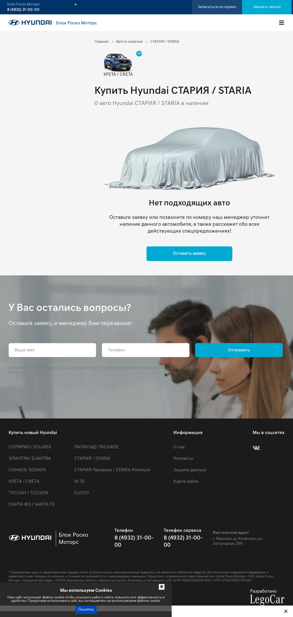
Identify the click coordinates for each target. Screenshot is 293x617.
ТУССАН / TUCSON (28, 493)
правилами (110, 368)
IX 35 (79, 481)
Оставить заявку (189, 254)
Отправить (239, 350)
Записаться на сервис (217, 7)
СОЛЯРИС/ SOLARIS (30, 447)
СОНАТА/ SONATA (27, 470)
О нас (179, 447)
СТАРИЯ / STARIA (92, 458)
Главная (101, 42)
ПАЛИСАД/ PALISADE (96, 447)
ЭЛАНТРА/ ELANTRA (30, 458)
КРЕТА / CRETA (24, 481)
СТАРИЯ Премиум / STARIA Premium (112, 470)
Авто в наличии (129, 42)
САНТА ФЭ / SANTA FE (32, 504)
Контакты (183, 458)
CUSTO (81, 493)
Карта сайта (185, 481)
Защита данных (189, 470)
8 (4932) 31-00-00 (23, 10)
